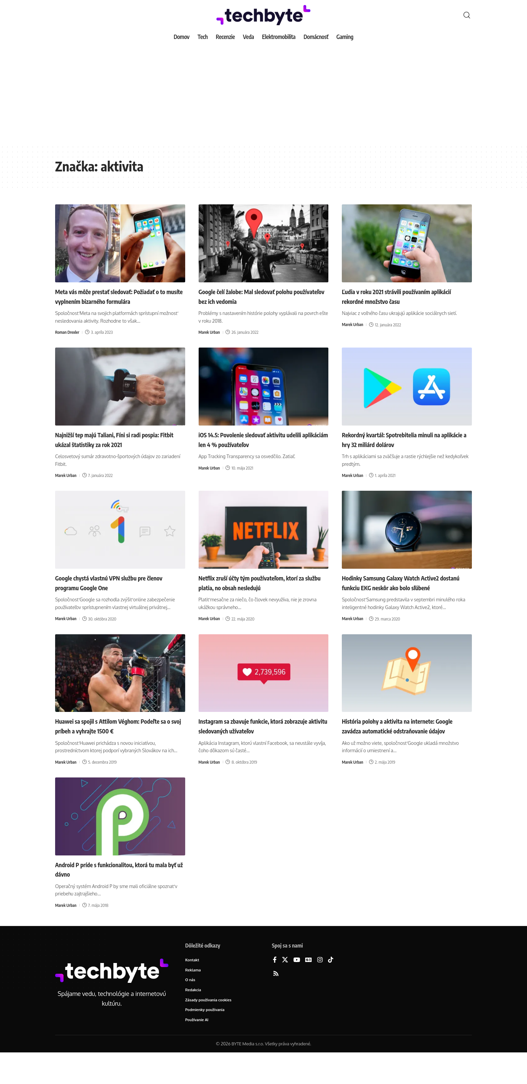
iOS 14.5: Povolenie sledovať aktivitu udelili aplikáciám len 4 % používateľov (258, 448)
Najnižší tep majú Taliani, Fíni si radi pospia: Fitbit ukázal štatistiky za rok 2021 (118, 448)
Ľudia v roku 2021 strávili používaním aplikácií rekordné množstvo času (398, 296)
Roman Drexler (68, 342)
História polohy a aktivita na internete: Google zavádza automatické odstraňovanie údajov (400, 749)
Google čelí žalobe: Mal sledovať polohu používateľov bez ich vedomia (258, 296)
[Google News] (308, 989)
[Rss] (276, 1003)
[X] (285, 989)
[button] (466, 15)
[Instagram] (320, 989)
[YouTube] (296, 989)
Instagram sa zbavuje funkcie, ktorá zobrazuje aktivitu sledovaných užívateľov (262, 745)
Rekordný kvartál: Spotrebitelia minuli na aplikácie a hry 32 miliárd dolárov (404, 448)
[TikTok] (330, 989)
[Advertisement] (263, 94)
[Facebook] (275, 989)
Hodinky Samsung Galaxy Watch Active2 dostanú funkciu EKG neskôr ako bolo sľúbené (403, 597)
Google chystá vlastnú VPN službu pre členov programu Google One (112, 592)
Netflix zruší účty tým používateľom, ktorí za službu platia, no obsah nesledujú (261, 592)
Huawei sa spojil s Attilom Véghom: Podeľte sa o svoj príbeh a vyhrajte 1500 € (118, 745)
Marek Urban (210, 332)
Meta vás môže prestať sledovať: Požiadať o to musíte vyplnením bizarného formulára (118, 300)
